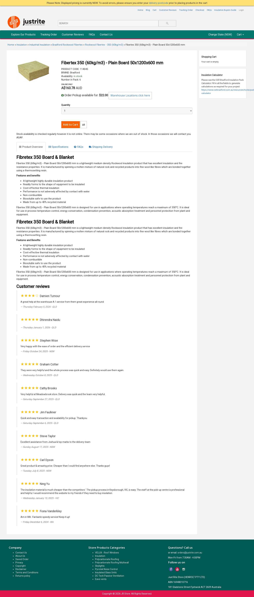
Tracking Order (186, 10)
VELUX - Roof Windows (107, 552)
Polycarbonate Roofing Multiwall (112, 562)
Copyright (20, 566)
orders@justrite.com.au (190, 552)
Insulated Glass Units (106, 572)
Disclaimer (20, 569)
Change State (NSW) (220, 34)
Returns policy (22, 575)
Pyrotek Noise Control (106, 569)
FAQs (209, 10)
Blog (148, 10)
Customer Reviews (168, 10)
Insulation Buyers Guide (225, 10)
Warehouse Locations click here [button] (130, 95)
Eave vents (101, 579)
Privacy (19, 562)
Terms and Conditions (26, 572)
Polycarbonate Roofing (107, 559)
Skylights (100, 566)
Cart (154, 10)
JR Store (125, 593)
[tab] (30, 147)
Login (241, 10)
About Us (20, 556)
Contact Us (106, 34)
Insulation (100, 556)
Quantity (65, 105)
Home (140, 10)
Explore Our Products (23, 34)
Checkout (199, 10)
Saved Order (22, 559)
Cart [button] (240, 34)
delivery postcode (159, 2)
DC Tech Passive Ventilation (109, 575)
